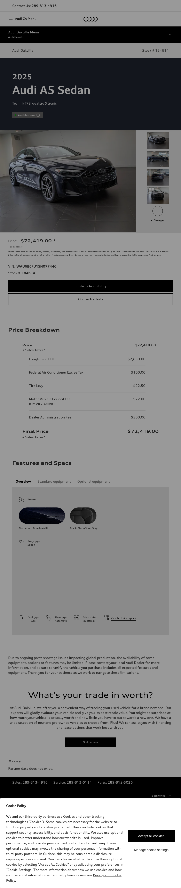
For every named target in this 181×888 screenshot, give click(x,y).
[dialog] (90, 843)
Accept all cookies (151, 836)
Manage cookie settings (151, 850)
